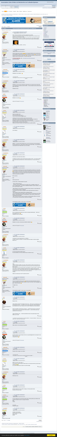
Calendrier (45, 32)
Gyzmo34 (5, 49)
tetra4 (48, 67)
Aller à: (23, 426)
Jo (24, 424)
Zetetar (4, 110)
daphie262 (5, 69)
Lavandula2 (48, 132)
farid (44, 81)
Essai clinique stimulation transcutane (49, 80)
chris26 (43, 14)
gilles (4, 94)
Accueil (45, 27)
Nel (4, 297)
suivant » (41, 25)
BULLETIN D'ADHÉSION (49, 48)
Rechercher (46, 31)
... (6, 26)
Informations (27, 435)
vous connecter (11, 5)
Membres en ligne (47, 104)
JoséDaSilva (5, 32)
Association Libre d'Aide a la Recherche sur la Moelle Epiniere (19, 2)
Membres (45, 34)
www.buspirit (22, 101)
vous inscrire (17, 5)
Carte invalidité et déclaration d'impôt (48, 73)
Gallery (45, 33)
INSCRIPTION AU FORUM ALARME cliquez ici (49, 53)
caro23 (4, 247)
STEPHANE (48, 137)
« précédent (38, 25)
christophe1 (45, 74)
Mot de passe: (45, 20)
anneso (45, 14)
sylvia (41, 14)
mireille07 (5, 408)
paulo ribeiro (48, 140)
